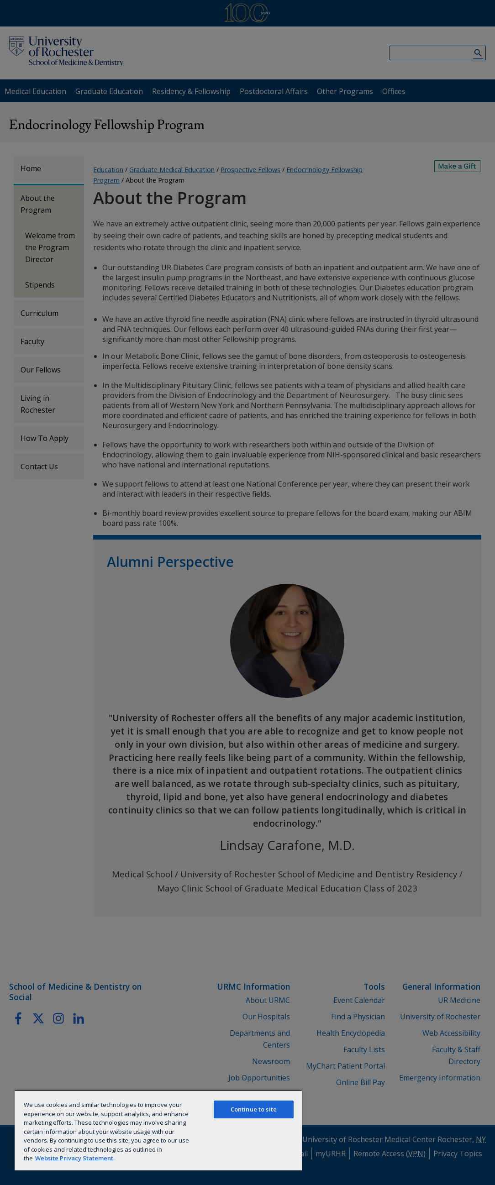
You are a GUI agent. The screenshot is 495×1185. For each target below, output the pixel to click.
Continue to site (254, 1109)
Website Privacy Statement (74, 1158)
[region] (158, 1130)
